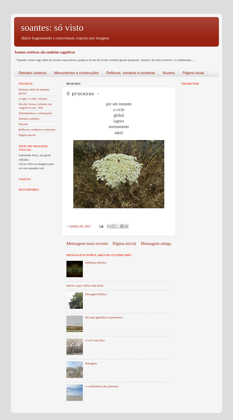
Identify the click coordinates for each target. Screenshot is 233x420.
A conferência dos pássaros (102, 386)
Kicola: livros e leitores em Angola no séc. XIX (35, 105)
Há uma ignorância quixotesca (103, 317)
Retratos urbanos (33, 73)
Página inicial (193, 73)
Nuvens (169, 73)
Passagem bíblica (95, 294)
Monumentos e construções (76, 73)
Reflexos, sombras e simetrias (130, 73)
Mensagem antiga (156, 243)
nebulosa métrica (95, 262)
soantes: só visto (52, 27)
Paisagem (91, 363)
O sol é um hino (95, 340)
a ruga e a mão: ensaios (33, 98)
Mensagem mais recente (87, 243)
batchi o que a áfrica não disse (85, 285)
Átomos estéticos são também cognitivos (44, 52)
